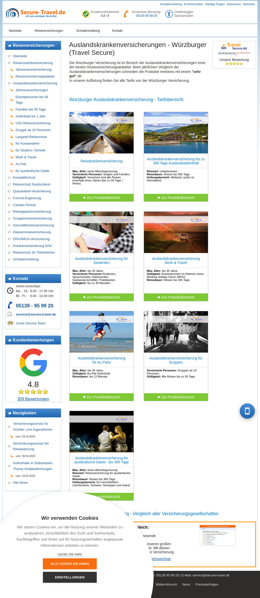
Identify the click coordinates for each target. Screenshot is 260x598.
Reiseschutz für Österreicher (34, 252)
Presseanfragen (207, 584)
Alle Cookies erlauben (42, 577)
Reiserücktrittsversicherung (33, 63)
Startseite (249, 4)
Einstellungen (98, 577)
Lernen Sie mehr (70, 554)
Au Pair (20, 164)
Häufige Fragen (215, 4)
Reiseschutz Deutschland (31, 184)
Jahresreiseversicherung (33, 69)
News (186, 584)
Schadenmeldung (171, 4)
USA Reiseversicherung (32, 123)
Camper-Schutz (24, 205)
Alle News (20, 482)
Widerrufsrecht (166, 584)
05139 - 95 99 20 (34, 305)
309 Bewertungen (33, 399)
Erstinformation (193, 4)
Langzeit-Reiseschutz (31, 137)
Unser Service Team (31, 323)
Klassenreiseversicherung (32, 232)
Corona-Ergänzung (27, 198)
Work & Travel (25, 157)
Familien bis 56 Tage (30, 109)
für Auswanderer (27, 143)
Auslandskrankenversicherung (35, 83)
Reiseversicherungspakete (34, 76)
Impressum (234, 4)
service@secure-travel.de (36, 314)
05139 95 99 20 (146, 16)
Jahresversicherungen (31, 90)
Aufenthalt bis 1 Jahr (30, 116)
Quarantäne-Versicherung (32, 191)
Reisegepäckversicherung (32, 211)
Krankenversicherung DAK (32, 246)
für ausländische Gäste (32, 171)
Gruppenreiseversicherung (32, 218)
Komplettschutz (24, 177)
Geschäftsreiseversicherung (33, 225)
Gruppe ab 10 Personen (33, 130)
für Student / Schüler (30, 150)
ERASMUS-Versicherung (31, 239)
